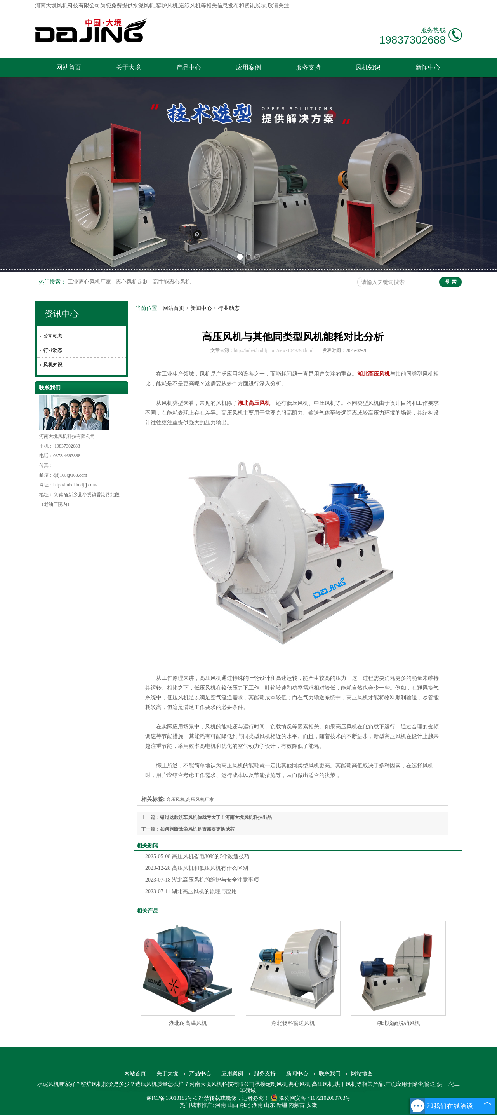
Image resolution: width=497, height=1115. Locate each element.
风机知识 (368, 67)
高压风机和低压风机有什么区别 (196, 868)
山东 (269, 1105)
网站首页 (68, 67)
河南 (220, 1105)
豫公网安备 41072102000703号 (311, 1098)
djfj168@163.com (70, 475)
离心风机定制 (133, 282)
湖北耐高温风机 (188, 1023)
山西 (233, 1105)
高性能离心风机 (172, 282)
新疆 (281, 1105)
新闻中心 (427, 67)
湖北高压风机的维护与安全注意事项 (202, 880)
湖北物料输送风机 (293, 1023)
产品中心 (188, 67)
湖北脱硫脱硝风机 (398, 1023)
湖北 (245, 1105)
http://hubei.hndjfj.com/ (75, 485)
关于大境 (128, 67)
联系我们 (330, 1074)
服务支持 (308, 67)
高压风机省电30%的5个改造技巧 (197, 856)
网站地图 (362, 1074)
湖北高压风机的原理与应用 (191, 891)
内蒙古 (296, 1105)
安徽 (311, 1105)
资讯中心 (62, 314)
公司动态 (52, 336)
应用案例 (248, 67)
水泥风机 (144, 6)
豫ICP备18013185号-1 (171, 1098)
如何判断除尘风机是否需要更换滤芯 (197, 829)
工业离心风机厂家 (90, 282)
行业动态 (52, 350)
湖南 (257, 1105)
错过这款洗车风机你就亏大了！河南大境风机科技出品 (216, 817)
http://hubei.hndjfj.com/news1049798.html (274, 350)
